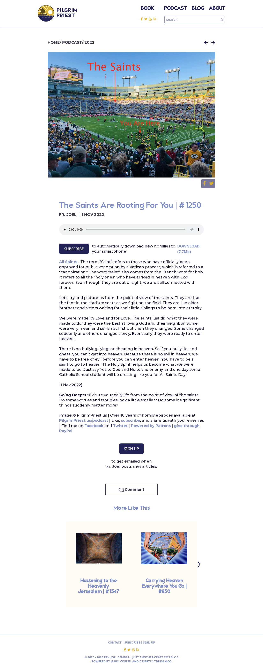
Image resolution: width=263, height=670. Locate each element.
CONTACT (114, 642)
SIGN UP (131, 448)
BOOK (147, 8)
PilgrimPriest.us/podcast (83, 420)
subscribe (130, 420)
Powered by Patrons (151, 426)
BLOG (198, 8)
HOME (54, 42)
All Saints (68, 262)
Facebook (94, 426)
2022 (89, 42)
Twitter (121, 426)
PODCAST (175, 8)
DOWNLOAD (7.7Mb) (188, 249)
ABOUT (217, 8)
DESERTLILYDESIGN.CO (156, 661)
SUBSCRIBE (74, 248)
